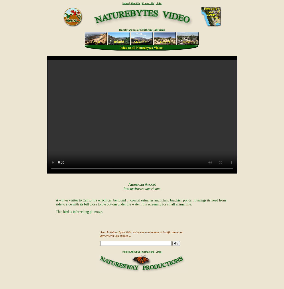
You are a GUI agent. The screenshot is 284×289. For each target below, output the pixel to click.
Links (159, 3)
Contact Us (148, 3)
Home (125, 3)
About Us (135, 3)
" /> (142, 116)
